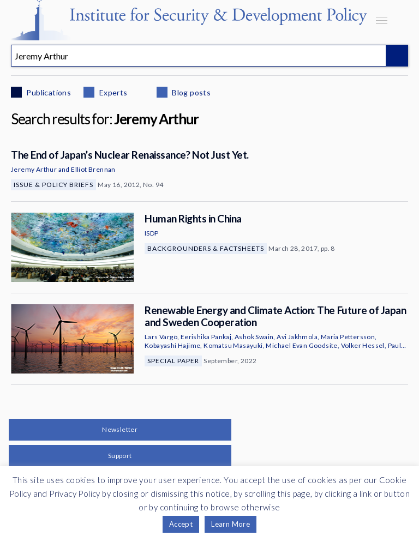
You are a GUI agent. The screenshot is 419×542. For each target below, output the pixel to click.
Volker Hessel (363, 345)
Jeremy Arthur (34, 169)
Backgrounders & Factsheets (205, 248)
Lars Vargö (161, 337)
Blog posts (190, 92)
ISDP (152, 233)
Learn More (230, 524)
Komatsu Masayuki (232, 345)
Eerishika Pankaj (206, 337)
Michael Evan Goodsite (301, 345)
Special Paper (173, 361)
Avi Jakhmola (297, 337)
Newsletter (119, 429)
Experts (112, 92)
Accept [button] (181, 524)
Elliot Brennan (93, 169)
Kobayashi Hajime (172, 345)
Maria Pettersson (348, 337)
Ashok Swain (254, 337)
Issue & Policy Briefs (53, 184)
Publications (48, 92)
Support (120, 455)
